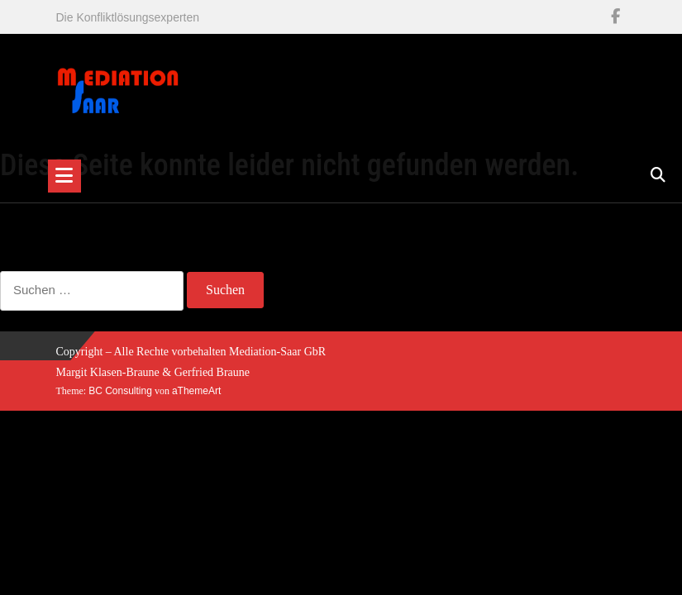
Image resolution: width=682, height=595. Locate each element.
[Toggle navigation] (64, 176)
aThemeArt (196, 391)
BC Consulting (120, 391)
